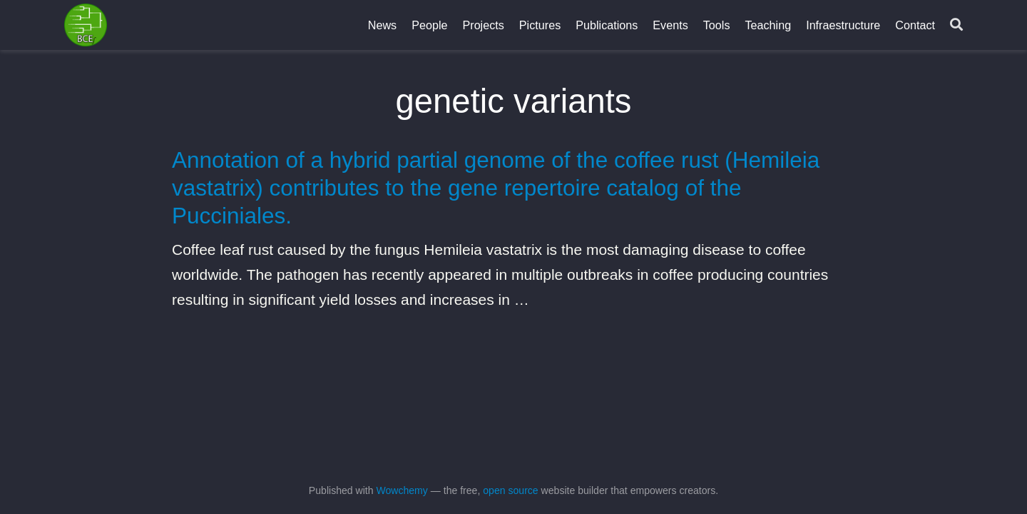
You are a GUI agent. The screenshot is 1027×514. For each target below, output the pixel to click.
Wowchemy (401, 490)
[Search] (956, 25)
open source (510, 490)
